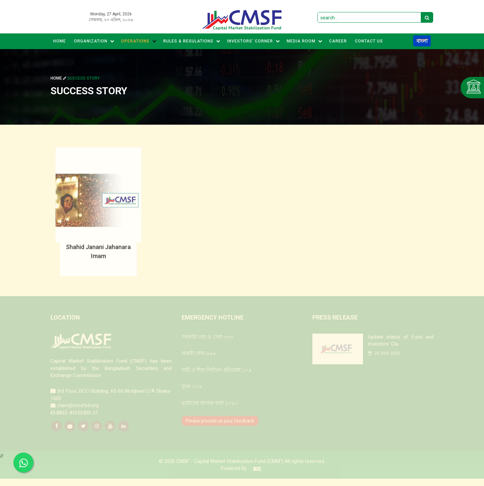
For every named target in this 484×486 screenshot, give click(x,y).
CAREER (338, 41)
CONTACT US (369, 41)
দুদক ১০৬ (192, 391)
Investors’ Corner (253, 41)
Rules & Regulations (191, 41)
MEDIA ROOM (304, 41)
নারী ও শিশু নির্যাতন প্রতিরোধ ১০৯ (217, 375)
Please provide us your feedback (220, 425)
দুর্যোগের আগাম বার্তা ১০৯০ (210, 408)
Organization (94, 41)
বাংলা (421, 41)
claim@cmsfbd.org (78, 410)
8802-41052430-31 (77, 417)
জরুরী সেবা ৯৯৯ (199, 358)
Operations (139, 41)
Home (59, 41)
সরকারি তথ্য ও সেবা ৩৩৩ (207, 342)
